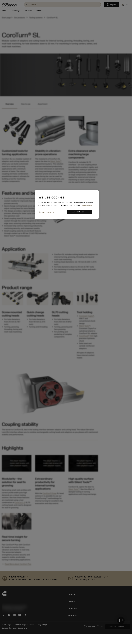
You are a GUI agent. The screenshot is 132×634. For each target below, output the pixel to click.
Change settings (46, 212)
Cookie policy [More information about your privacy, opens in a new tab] (86, 205)
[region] (67, 204)
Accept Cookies (79, 212)
